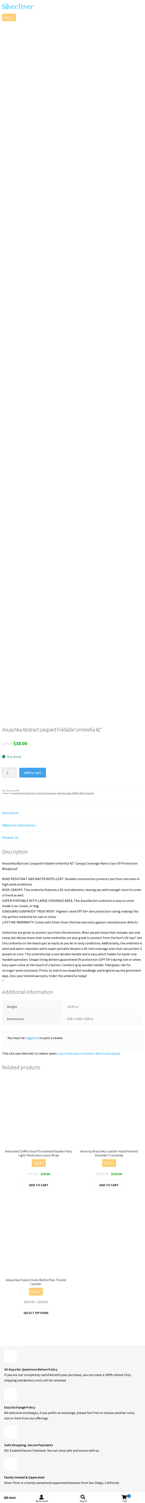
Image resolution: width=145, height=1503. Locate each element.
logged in (32, 1038)
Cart (126, 1498)
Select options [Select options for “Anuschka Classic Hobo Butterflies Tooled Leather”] (36, 1313)
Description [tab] (10, 813)
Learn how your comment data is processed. (89, 1053)
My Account (42, 1501)
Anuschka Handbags (46, 793)
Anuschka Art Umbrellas (24, 793)
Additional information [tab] (18, 825)
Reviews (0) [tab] (10, 837)
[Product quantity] (9, 773)
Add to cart (32, 772)
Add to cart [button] (38, 1185)
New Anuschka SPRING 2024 (70, 793)
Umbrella (89, 793)
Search (83, 1501)
